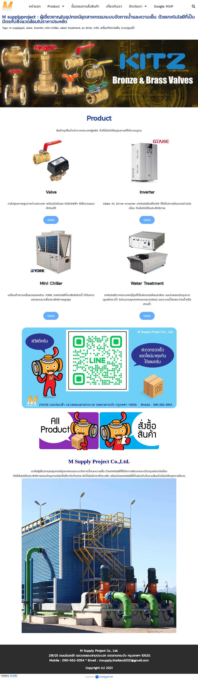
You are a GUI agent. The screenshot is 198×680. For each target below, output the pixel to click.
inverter (38, 28)
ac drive (87, 28)
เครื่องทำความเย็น (110, 28)
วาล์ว (96, 28)
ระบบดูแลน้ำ (128, 28)
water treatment (70, 28)
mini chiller (52, 28)
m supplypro (16, 28)
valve (29, 28)
